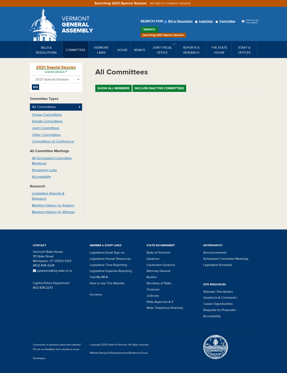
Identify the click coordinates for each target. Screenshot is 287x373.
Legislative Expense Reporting (111, 271)
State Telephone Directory (164, 308)
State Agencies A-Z (159, 302)
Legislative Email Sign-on (107, 253)
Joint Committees (45, 128)
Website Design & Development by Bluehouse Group (119, 352)
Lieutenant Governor (160, 265)
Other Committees (46, 135)
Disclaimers (225, 292)
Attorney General (158, 271)
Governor (152, 259)
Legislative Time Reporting (108, 265)
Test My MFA (99, 277)
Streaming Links (44, 170)
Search (149, 29)
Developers (39, 358)
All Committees (44, 107)
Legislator (204, 21)
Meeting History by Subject (53, 205)
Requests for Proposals (219, 310)
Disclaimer (96, 294)
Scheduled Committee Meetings (225, 259)
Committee (226, 21)
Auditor (151, 277)
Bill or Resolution (179, 21)
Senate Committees (47, 121)
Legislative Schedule (217, 265)
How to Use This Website (107, 283)
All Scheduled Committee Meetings (52, 161)
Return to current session (170, 3)
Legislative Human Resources (110, 259)
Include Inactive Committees (159, 88)
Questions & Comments (219, 298)
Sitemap (209, 292)
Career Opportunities (218, 304)
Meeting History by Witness (53, 212)
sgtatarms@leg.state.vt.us (52, 271)
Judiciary (152, 296)
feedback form (53, 349)
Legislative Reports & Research (48, 196)
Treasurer (153, 289)
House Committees (47, 114)
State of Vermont (158, 253)
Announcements (214, 253)
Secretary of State (158, 283)
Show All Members (113, 88)
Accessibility (41, 176)
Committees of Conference (53, 141)
